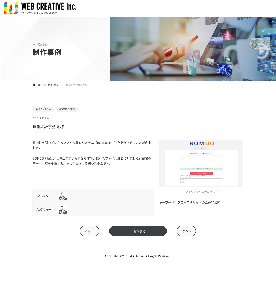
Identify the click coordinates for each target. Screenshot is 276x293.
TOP (39, 85)
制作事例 (53, 85)
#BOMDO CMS (67, 109)
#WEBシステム (43, 109)
